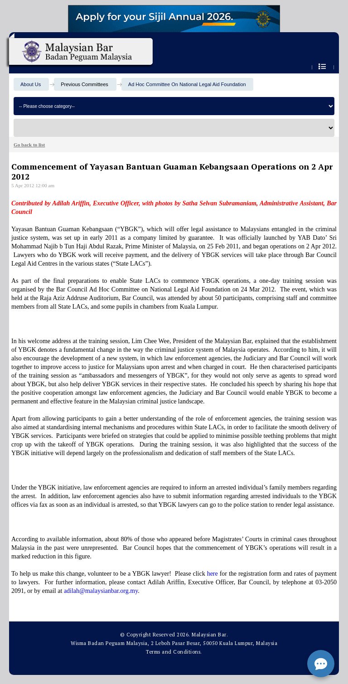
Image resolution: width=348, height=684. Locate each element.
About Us (30, 84)
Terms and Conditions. (174, 652)
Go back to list (29, 144)
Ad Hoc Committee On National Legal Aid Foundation (187, 84)
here (212, 573)
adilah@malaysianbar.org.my (101, 590)
